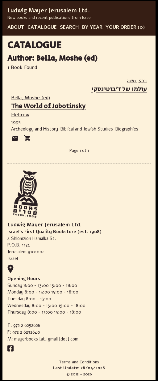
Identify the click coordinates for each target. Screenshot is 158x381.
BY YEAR (92, 27)
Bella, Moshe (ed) (30, 97)
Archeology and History (34, 129)
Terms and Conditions (79, 362)
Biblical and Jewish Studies (86, 129)
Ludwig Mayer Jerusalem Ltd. (48, 10)
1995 (16, 122)
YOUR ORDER (121, 27)
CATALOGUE (42, 27)
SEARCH (69, 27)
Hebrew (20, 114)
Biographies (126, 129)
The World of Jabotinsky (48, 106)
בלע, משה (137, 80)
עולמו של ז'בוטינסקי (119, 89)
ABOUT (15, 27)
